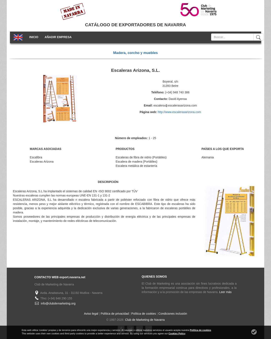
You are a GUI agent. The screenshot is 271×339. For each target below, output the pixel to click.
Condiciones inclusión (172, 313)
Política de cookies (143, 313)
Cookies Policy (177, 333)
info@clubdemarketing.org (58, 303)
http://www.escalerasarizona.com (179, 112)
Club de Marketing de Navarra (144, 319)
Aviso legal (91, 313)
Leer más (225, 292)
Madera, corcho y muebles (135, 53)
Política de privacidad (115, 313)
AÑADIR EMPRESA (58, 37)
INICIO (33, 37)
